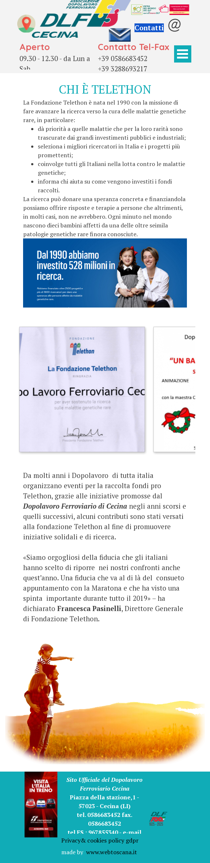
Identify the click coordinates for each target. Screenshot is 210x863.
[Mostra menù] (182, 54)
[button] (82, 389)
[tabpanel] (57, 61)
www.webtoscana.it (111, 852)
